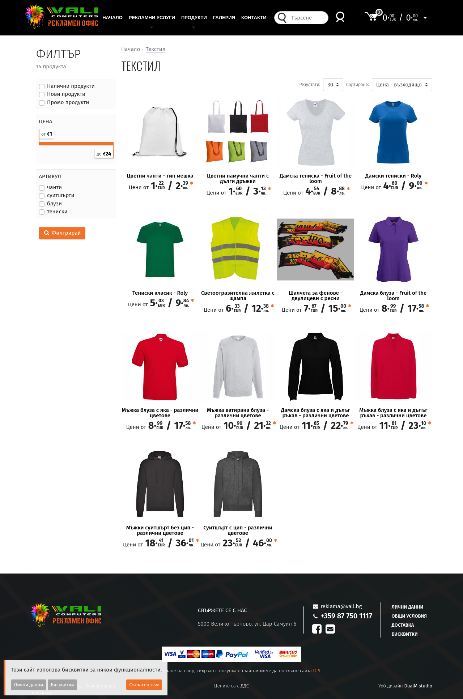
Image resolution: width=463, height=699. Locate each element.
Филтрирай (62, 233)
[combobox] (307, 20)
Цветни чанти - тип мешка (160, 176)
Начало (130, 49)
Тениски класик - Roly (160, 293)
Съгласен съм (144, 684)
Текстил (155, 49)
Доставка (403, 625)
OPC (317, 670)
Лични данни (408, 607)
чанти (54, 187)
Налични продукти (71, 86)
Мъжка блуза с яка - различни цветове (160, 413)
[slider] (113, 145)
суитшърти (61, 195)
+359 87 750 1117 (346, 615)
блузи (54, 203)
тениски (57, 211)
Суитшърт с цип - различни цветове (237, 530)
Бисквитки (405, 634)
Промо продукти (68, 102)
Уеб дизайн (405, 686)
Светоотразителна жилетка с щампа (238, 295)
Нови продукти (66, 94)
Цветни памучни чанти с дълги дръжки (238, 178)
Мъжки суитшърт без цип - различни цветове (160, 530)
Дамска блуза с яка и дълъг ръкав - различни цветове (316, 413)
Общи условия (409, 616)
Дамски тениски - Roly (393, 176)
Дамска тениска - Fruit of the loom (316, 178)
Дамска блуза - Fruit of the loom (393, 295)
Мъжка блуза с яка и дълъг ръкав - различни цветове (393, 413)
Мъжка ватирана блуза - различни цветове (238, 413)
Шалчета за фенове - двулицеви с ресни (316, 295)
